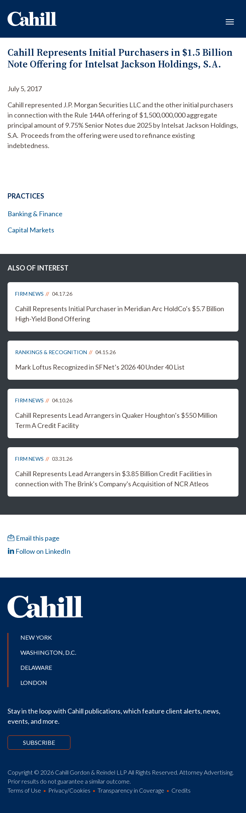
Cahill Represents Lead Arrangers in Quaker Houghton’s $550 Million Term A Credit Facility (116, 420)
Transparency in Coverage (131, 790)
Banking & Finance (35, 213)
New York (36, 637)
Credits (181, 790)
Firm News (29, 293)
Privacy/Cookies (69, 790)
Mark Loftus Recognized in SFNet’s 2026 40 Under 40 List (100, 367)
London (33, 682)
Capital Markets (31, 230)
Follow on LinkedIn (39, 551)
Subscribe (39, 742)
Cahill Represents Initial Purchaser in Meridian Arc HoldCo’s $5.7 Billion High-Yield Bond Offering (119, 313)
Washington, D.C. (48, 652)
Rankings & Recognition (51, 352)
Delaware (36, 667)
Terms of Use (24, 790)
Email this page (34, 538)
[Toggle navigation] (229, 21)
